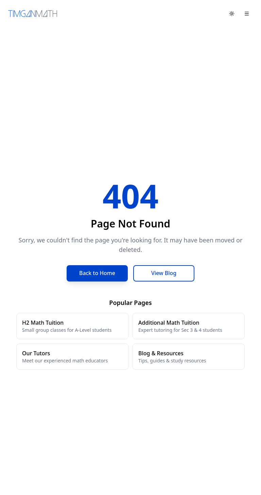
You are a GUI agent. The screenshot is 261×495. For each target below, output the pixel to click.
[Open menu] (247, 13)
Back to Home (97, 273)
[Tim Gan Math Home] (32, 13)
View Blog (164, 273)
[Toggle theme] (232, 13)
